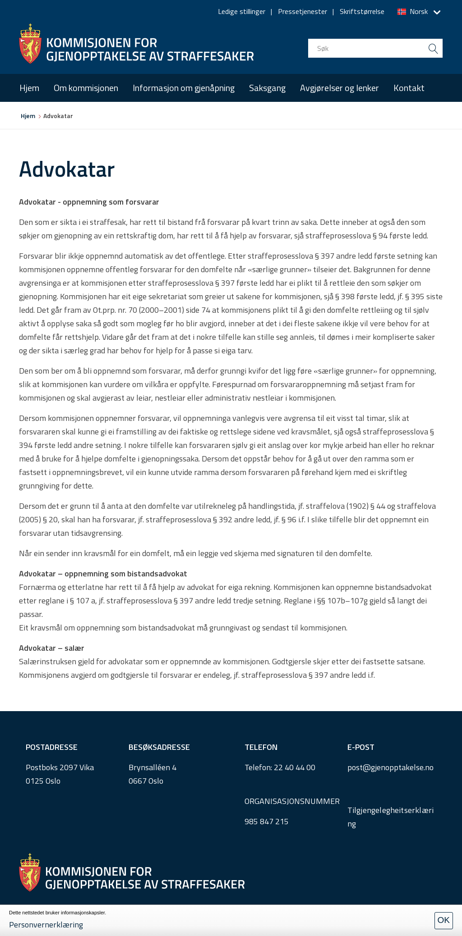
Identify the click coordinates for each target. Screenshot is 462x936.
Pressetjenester (302, 11)
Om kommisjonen (86, 88)
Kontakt (409, 88)
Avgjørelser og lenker (339, 88)
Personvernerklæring (46, 924)
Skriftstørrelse (362, 11)
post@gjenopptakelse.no (390, 767)
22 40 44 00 (294, 767)
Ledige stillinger (241, 11)
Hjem (29, 88)
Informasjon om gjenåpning (184, 88)
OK (444, 920)
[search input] (375, 48)
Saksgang (267, 88)
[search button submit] (433, 48)
